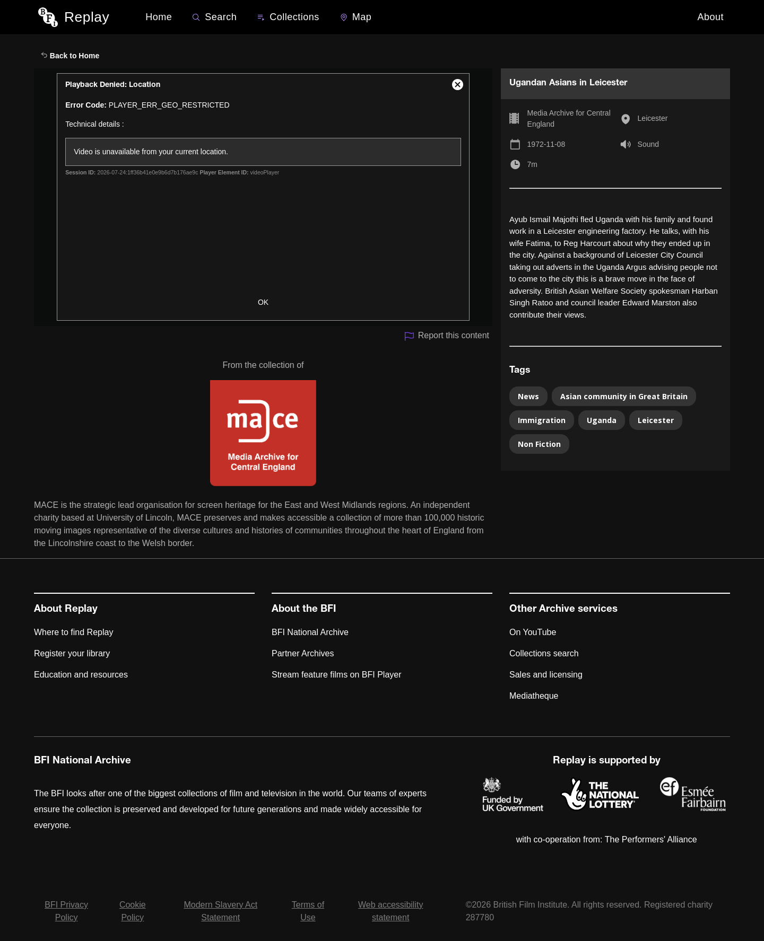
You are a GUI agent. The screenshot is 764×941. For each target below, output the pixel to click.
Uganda (602, 420)
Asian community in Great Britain (624, 396)
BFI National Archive (310, 632)
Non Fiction (539, 444)
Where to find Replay (73, 632)
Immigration (542, 420)
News (528, 396)
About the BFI (304, 609)
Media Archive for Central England (569, 118)
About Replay (66, 609)
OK (263, 302)
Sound (648, 144)
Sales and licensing (546, 674)
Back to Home (70, 55)
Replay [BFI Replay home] (86, 17)
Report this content (446, 336)
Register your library (72, 653)
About (710, 17)
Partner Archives (303, 653)
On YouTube (532, 632)
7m (532, 164)
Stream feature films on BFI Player (337, 674)
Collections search (544, 653)
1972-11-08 (546, 144)
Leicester (653, 118)
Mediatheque (534, 695)
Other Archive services (563, 609)
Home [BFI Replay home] (158, 17)
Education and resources (81, 674)
